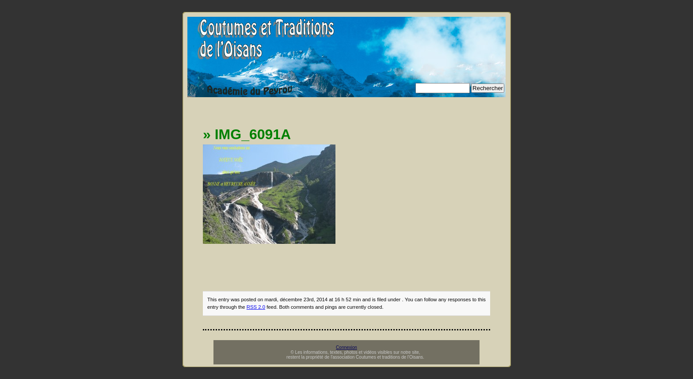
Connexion (346, 347)
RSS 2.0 (256, 307)
